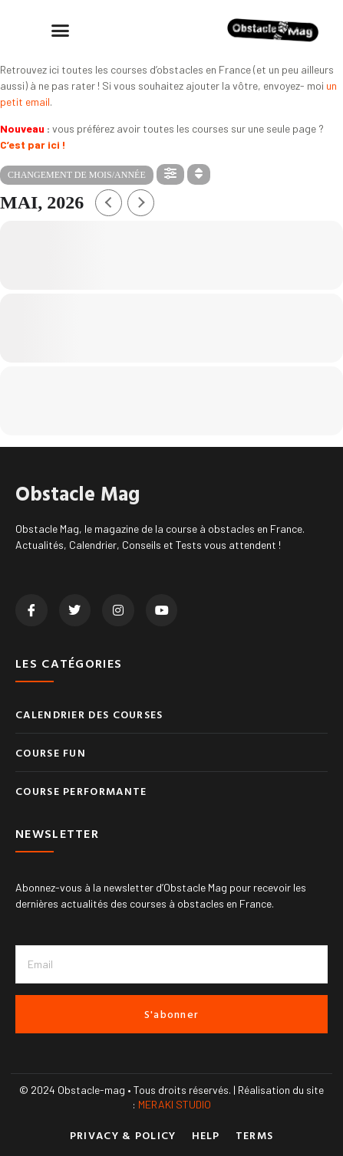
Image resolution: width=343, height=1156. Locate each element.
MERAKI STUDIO (174, 1104)
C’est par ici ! (33, 144)
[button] (60, 30)
